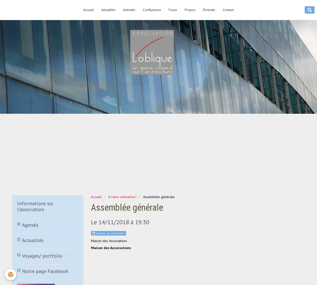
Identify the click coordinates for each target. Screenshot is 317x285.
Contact (228, 10)
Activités (129, 10)
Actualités (108, 10)
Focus (173, 10)
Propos (190, 10)
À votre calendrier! (122, 197)
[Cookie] (10, 274)
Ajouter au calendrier (108, 233)
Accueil (88, 10)
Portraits (209, 10)
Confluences (152, 10)
